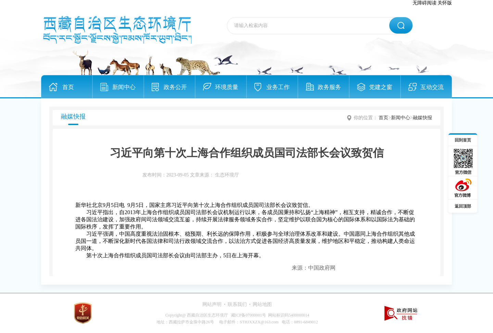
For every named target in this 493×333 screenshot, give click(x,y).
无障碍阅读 (425, 2)
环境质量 (226, 87)
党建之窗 (380, 87)
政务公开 (175, 87)
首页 (68, 87)
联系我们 (237, 304)
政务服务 (329, 87)
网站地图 (262, 304)
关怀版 (445, 2)
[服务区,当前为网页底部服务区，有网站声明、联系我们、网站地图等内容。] (246, 313)
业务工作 (278, 87)
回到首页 (463, 140)
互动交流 (432, 87)
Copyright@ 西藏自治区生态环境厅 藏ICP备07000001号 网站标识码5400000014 (237, 315)
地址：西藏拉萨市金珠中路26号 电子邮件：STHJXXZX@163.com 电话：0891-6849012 (237, 322)
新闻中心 (124, 87)
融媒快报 (422, 117)
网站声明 (212, 304)
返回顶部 (463, 206)
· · (237, 304)
